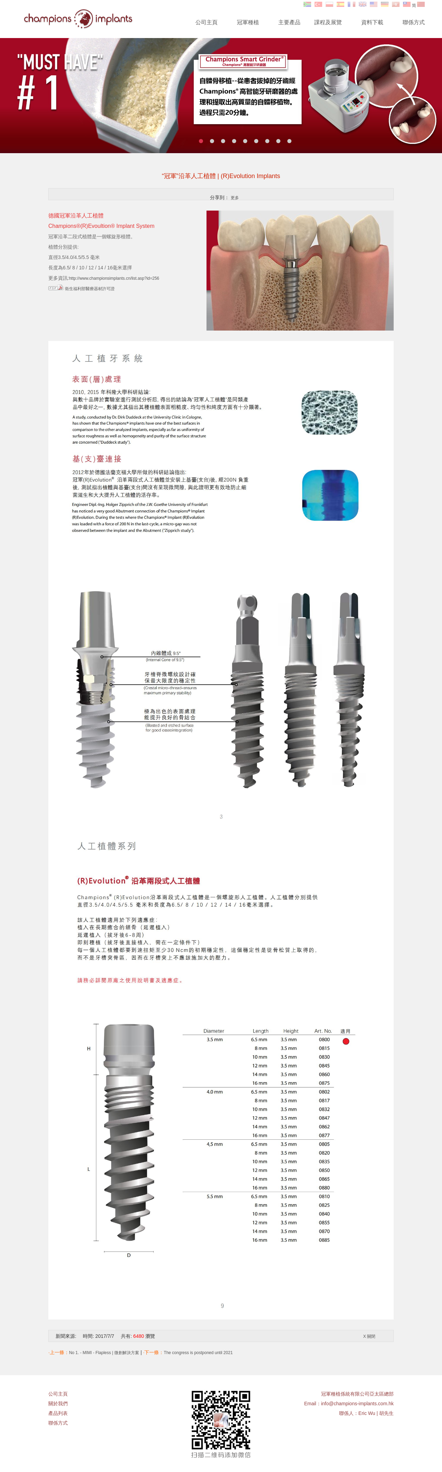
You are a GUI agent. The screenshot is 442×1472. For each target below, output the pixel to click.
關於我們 (58, 1403)
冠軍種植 (248, 22)
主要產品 (289, 22)
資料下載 (372, 22)
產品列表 (58, 1413)
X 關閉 (369, 1336)
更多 (235, 197)
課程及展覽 (328, 22)
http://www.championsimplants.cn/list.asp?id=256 (114, 278)
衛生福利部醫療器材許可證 (90, 288)
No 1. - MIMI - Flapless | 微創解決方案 (104, 1352)
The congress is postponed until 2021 (198, 1352)
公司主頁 (206, 22)
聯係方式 (414, 22)
